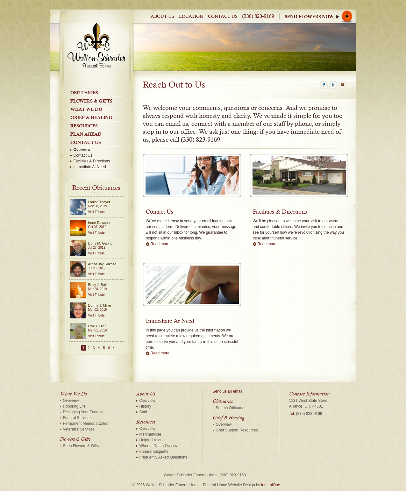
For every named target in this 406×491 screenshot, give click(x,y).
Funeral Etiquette (153, 451)
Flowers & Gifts (91, 100)
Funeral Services (77, 418)
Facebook (324, 85)
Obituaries (84, 92)
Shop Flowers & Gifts (81, 446)
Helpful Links (150, 440)
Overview (82, 149)
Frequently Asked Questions (163, 457)
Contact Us (223, 16)
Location (191, 16)
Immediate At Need (90, 167)
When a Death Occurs (158, 446)
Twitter (333, 85)
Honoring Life (74, 406)
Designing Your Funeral (83, 412)
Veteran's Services (79, 429)
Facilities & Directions (92, 161)
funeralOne (270, 485)
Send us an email (227, 391)
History (145, 406)
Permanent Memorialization (86, 423)
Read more (160, 244)
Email (342, 85)
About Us (162, 16)
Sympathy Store (320, 16)
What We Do (86, 109)
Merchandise (150, 434)
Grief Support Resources (237, 430)
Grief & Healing (91, 117)
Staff (143, 412)
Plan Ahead (86, 134)
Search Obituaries (231, 408)
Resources (84, 125)
